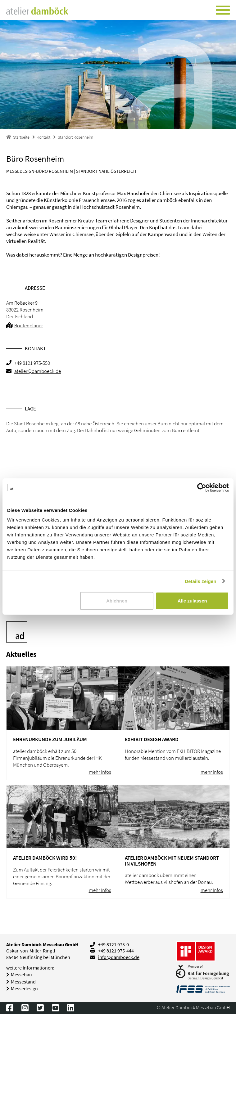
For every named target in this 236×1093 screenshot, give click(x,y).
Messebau (21, 975)
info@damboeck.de (118, 957)
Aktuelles (21, 654)
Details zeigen (200, 581)
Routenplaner (28, 325)
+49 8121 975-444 (116, 951)
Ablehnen (116, 600)
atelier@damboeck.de (37, 371)
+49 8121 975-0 (113, 944)
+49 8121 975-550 (32, 363)
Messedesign (24, 989)
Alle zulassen (192, 600)
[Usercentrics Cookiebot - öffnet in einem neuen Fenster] (202, 487)
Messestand (23, 982)
